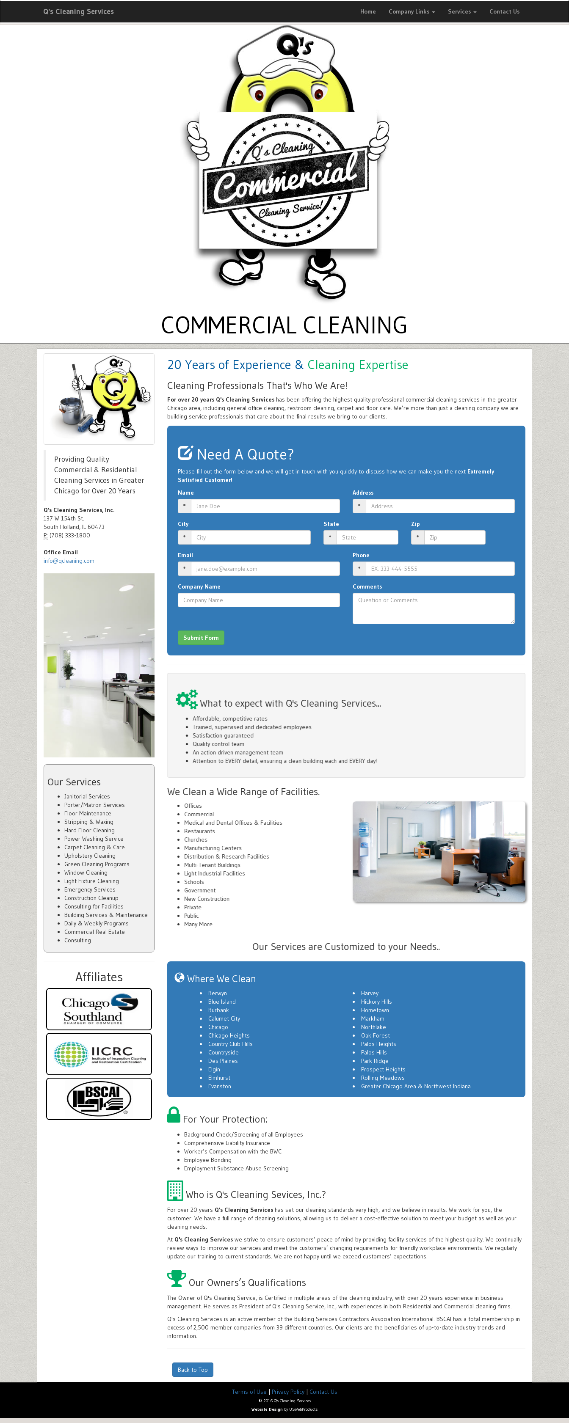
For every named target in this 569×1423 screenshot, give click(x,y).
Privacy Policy (288, 1391)
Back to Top (193, 1369)
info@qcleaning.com (69, 560)
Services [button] (462, 11)
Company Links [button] (412, 11)
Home (368, 11)
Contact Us (504, 11)
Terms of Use (249, 1391)
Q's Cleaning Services (78, 11)
